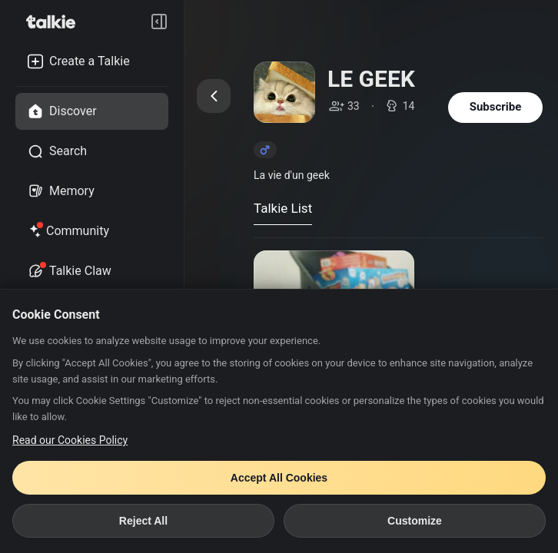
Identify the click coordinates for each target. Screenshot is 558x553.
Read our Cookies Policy (70, 440)
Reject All (143, 521)
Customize (414, 521)
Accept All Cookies (279, 478)
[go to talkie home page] (55, 21)
